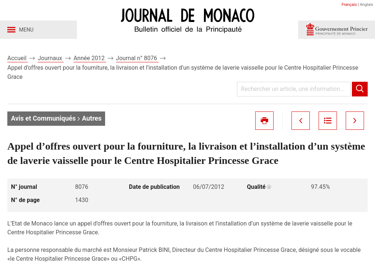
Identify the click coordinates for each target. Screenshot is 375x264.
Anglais (366, 4)
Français (349, 4)
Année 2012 (90, 58)
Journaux (50, 58)
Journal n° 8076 (137, 58)
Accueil (17, 58)
